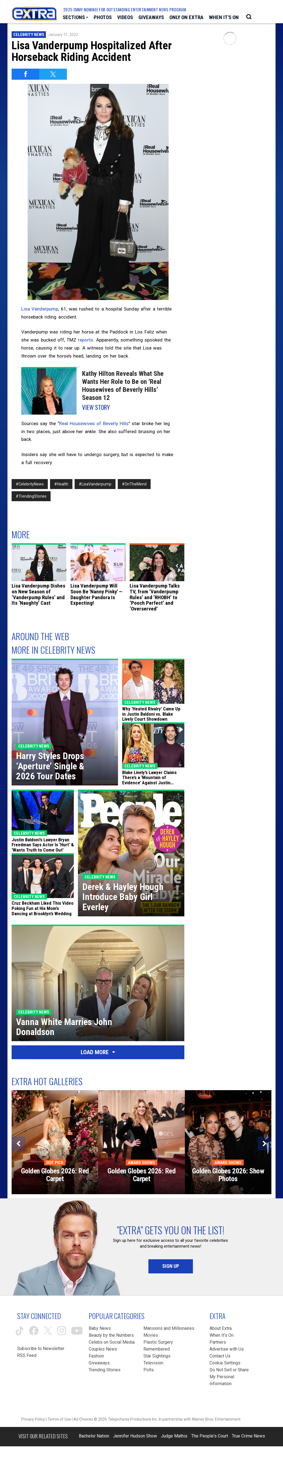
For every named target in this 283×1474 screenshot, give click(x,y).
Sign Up (170, 1266)
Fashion (96, 1356)
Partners (217, 1342)
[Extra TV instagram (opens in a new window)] (61, 1330)
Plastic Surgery (158, 1342)
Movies (150, 1335)
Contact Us (219, 1356)
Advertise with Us (226, 1349)
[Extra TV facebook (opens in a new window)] (33, 1330)
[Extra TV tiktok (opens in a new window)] (19, 1330)
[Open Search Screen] (248, 16)
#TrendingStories (31, 496)
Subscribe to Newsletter (40, 1348)
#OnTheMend (134, 484)
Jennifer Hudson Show (135, 1436)
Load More (98, 1052)
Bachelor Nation (94, 1436)
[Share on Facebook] (25, 74)
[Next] (264, 1143)
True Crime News (248, 1436)
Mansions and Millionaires (168, 1328)
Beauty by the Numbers (111, 1335)
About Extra (220, 1328)
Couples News (103, 1349)
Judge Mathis (174, 1436)
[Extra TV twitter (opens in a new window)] (48, 1330)
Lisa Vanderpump (39, 309)
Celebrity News (28, 34)
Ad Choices (83, 1419)
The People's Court (209, 1436)
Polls (148, 1369)
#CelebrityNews (30, 484)
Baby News (100, 1328)
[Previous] (18, 1143)
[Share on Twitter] (53, 74)
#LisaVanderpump (95, 484)
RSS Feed (26, 1355)
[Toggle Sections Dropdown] (75, 17)
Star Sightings (157, 1356)
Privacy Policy (33, 1419)
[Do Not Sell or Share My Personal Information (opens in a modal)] (229, 1376)
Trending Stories (104, 1369)
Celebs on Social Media (112, 1342)
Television (153, 1363)
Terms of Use (59, 1419)
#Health (61, 484)
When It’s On (221, 1335)
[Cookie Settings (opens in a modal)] (224, 1362)
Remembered (156, 1349)
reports (85, 340)
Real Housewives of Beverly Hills (94, 423)
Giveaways (99, 1363)
